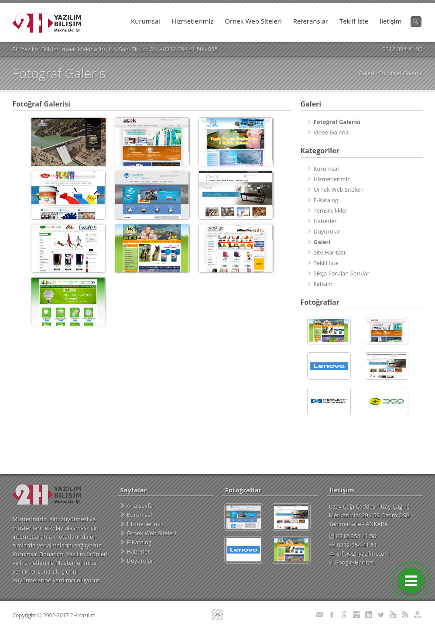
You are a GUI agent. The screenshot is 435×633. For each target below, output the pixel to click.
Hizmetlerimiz (192, 21)
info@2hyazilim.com (359, 553)
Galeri (366, 73)
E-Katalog (326, 200)
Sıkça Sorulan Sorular (342, 273)
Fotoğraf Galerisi (401, 73)
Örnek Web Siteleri (253, 21)
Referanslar (310, 21)
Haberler (325, 221)
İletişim (390, 21)
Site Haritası (329, 252)
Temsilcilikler (331, 210)
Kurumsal (145, 21)
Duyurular (327, 231)
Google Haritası (352, 562)
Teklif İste (353, 21)
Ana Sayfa (140, 505)
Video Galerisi (332, 132)
